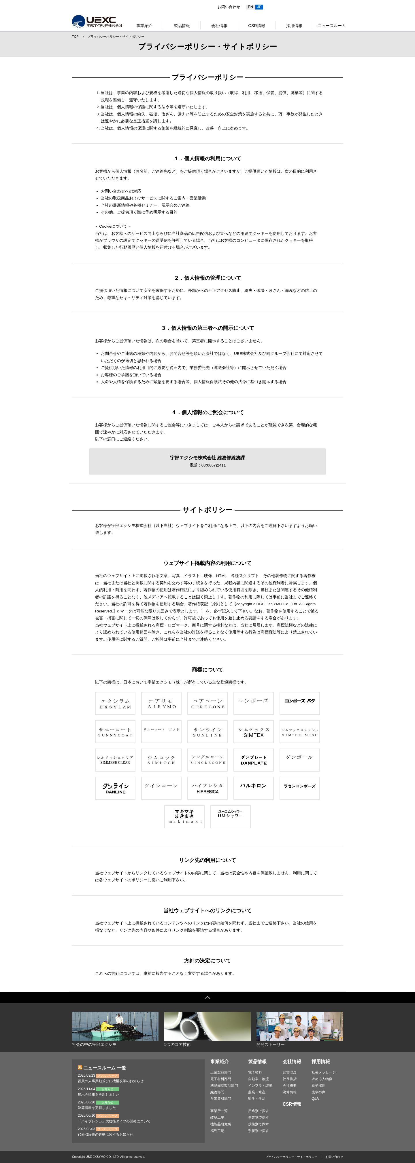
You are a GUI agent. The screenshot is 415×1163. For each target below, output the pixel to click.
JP (259, 7)
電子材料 (255, 1072)
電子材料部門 (220, 1079)
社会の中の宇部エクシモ (115, 1029)
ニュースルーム (332, 25)
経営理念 (290, 1072)
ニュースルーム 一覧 (104, 1067)
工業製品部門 (220, 1072)
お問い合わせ (229, 7)
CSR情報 (256, 25)
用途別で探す (258, 1111)
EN (250, 7)
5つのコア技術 (207, 1029)
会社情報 (219, 25)
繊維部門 (217, 1092)
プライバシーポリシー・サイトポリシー (115, 36)
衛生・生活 (256, 1099)
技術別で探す (258, 1124)
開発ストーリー (299, 1029)
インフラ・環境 (260, 1086)
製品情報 (182, 25)
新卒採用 (318, 1086)
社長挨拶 (290, 1079)
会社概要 (290, 1086)
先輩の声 (318, 1092)
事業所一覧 (219, 1111)
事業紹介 (144, 25)
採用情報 (294, 25)
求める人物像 (322, 1079)
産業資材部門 (220, 1099)
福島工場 (217, 1131)
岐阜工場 (217, 1118)
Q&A (315, 1099)
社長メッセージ (324, 1072)
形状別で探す (258, 1131)
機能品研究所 (220, 1124)
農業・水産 (256, 1092)
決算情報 (290, 1092)
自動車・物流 (258, 1079)
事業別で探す (258, 1118)
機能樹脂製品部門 (224, 1086)
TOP (75, 36)
